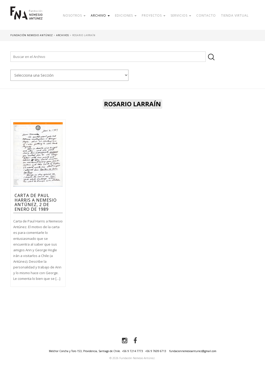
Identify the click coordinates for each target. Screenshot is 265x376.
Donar (95, 27)
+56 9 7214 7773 (132, 351)
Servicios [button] (181, 15)
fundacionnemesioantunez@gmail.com (192, 351)
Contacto (206, 15)
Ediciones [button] (126, 15)
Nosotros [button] (74, 15)
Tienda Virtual (235, 15)
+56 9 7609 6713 (155, 351)
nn (69, 75)
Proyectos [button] (153, 15)
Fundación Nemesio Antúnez (26, 18)
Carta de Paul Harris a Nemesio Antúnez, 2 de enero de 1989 (36, 202)
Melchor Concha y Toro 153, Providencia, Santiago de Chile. (85, 351)
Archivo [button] (100, 15)
